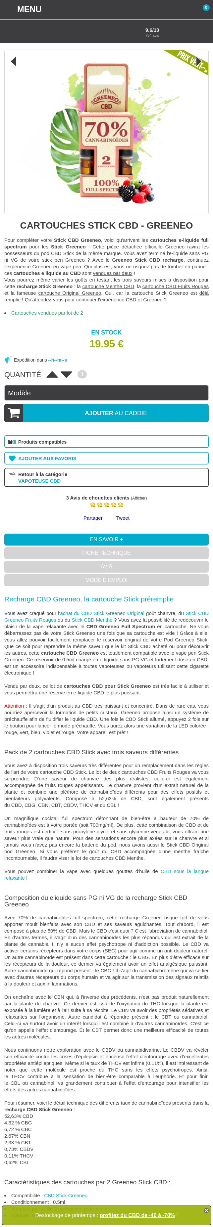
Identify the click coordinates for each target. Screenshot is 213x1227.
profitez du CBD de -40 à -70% (137, 1215)
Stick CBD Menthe (92, 620)
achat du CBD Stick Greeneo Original (102, 613)
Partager (93, 518)
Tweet (123, 517)
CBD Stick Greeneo (65, 1195)
